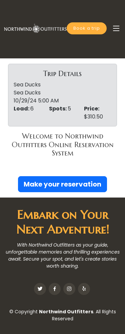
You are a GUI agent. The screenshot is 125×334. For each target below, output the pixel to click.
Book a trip (86, 28)
